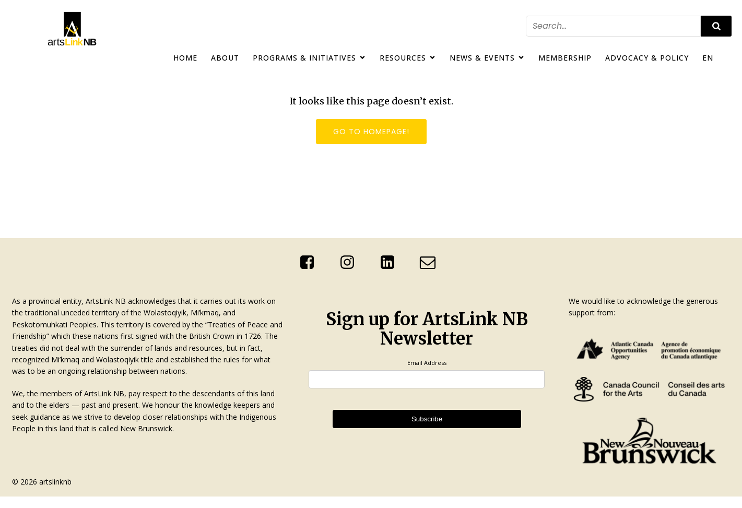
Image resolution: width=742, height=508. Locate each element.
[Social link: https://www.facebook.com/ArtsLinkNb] (311, 262)
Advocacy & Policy (647, 58)
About (225, 58)
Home (185, 58)
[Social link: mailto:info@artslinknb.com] (431, 262)
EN (707, 58)
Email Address (426, 363)
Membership (565, 58)
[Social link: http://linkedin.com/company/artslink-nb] (391, 262)
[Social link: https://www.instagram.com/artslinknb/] (351, 262)
